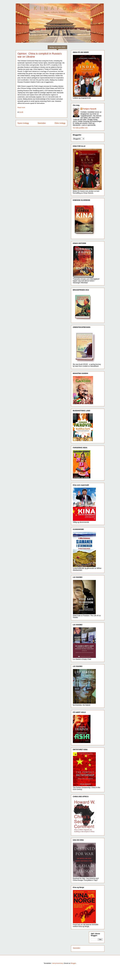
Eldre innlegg (60, 123)
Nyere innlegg (23, 123)
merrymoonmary (57, 963)
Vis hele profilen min (80, 128)
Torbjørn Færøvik (89, 109)
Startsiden (42, 123)
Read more (21, 107)
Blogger (73, 963)
